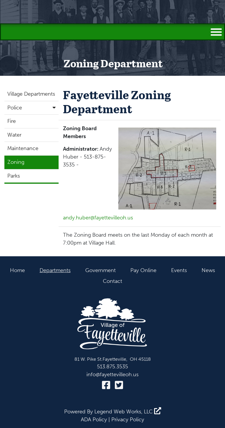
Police (33, 107)
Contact (112, 281)
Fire (11, 121)
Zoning (15, 162)
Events (179, 270)
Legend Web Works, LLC (127, 411)
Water (14, 135)
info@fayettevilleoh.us (112, 374)
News (208, 270)
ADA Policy (94, 419)
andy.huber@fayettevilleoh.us (98, 217)
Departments (55, 270)
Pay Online (143, 270)
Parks (13, 176)
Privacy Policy (127, 419)
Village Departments (31, 94)
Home (17, 270)
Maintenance (22, 148)
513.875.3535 (112, 366)
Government (100, 270)
